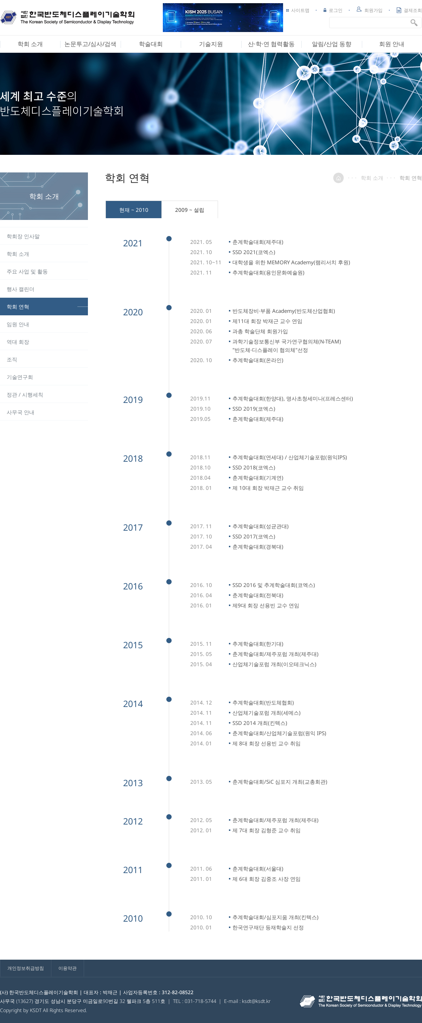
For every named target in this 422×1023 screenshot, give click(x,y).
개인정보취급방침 (25, 968)
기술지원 (211, 44)
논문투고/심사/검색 (90, 44)
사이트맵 (297, 10)
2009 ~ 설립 (189, 209)
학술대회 (151, 44)
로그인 (333, 10)
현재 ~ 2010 (133, 209)
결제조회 (409, 10)
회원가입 (370, 9)
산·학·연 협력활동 (271, 44)
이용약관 (67, 968)
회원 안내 (391, 44)
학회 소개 (30, 44)
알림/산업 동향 (331, 44)
